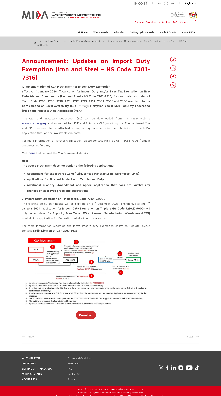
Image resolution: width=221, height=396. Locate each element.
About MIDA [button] (188, 32)
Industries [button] (119, 32)
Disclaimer (130, 385)
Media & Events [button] (168, 32)
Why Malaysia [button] (100, 32)
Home (84, 32)
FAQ (175, 22)
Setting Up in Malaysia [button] (142, 32)
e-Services (164, 22)
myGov (140, 385)
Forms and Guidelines (145, 22)
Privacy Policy (101, 385)
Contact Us (186, 22)
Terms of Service (85, 385)
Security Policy (116, 385)
